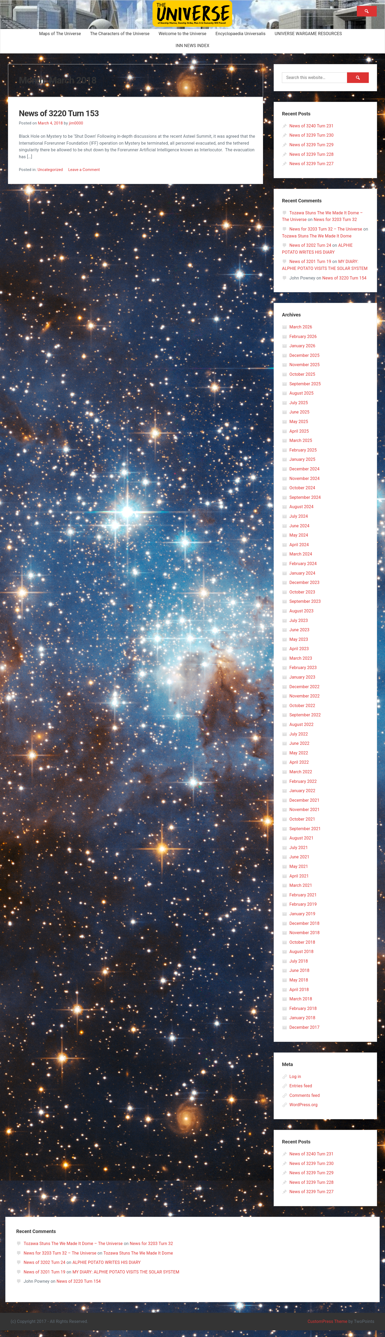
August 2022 (301, 731)
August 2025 (301, 400)
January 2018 (302, 1024)
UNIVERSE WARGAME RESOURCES (308, 33)
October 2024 (302, 494)
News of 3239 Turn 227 (311, 163)
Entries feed (300, 1092)
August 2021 (301, 844)
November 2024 (304, 485)
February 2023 (303, 674)
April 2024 (299, 551)
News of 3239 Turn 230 (311, 135)
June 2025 (299, 418)
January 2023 (302, 684)
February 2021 (303, 901)
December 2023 (304, 589)
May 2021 (298, 873)
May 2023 (298, 646)
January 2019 (302, 920)
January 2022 (302, 797)
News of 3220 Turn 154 (344, 284)
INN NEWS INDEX (192, 45)
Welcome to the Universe (182, 33)
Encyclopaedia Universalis (240, 33)
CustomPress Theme (327, 1328)
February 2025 (303, 456)
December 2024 (304, 475)
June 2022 (299, 750)
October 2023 (302, 598)
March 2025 (300, 447)
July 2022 (298, 740)
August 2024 (301, 513)
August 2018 (301, 958)
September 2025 (305, 390)
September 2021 (305, 835)
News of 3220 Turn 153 (60, 113)
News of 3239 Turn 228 (311, 154)
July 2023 (298, 627)
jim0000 (76, 123)
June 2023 (299, 636)
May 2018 (298, 986)
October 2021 (302, 826)
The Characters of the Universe (120, 33)
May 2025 (298, 428)
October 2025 (302, 381)
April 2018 (299, 996)
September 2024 (305, 504)
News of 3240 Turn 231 (311, 125)
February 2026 (303, 343)
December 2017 (304, 1034)
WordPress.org (303, 1111)
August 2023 (301, 617)
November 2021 (304, 816)
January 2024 (302, 579)
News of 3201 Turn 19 (310, 261)
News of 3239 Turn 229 (311, 144)
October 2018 (302, 948)
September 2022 (305, 721)
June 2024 (299, 532)
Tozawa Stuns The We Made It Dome (323, 236)
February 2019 (303, 911)
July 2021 (298, 854)
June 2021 (299, 863)
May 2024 (298, 542)
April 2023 (299, 655)
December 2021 (304, 806)
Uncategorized (50, 169)
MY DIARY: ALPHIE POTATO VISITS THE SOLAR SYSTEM (320, 268)
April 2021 (299, 882)
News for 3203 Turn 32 (336, 219)
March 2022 (300, 778)
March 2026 (300, 333)
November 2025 (304, 371)
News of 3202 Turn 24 (310, 245)
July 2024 (298, 523)
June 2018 (299, 977)
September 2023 (305, 608)
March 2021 (300, 892)
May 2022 (298, 759)
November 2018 (304, 939)
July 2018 (298, 967)
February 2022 (303, 788)
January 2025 (302, 466)
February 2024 (303, 570)
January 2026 (302, 352)
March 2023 (300, 664)
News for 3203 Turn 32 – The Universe (326, 229)
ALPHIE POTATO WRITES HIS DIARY (107, 1269)
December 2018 (304, 930)
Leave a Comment (85, 169)
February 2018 (303, 1015)
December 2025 (304, 362)
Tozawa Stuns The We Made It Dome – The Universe (74, 1250)
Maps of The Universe (60, 33)
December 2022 (304, 693)
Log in (295, 1083)
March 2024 (300, 560)
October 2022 (302, 712)
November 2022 (304, 702)
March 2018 (300, 1005)
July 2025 (298, 409)
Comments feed (304, 1102)
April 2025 (299, 437)
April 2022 (299, 769)
